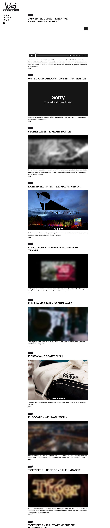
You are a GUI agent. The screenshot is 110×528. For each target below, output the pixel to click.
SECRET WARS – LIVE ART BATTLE (49, 131)
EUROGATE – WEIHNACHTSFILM (48, 417)
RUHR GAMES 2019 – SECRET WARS (50, 303)
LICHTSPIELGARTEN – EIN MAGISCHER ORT (55, 186)
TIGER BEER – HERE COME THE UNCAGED (54, 470)
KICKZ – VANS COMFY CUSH (45, 356)
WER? (6, 20)
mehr (29, 68)
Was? (6, 15)
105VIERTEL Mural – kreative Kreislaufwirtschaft (48, 20)
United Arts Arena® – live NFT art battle (57, 78)
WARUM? (8, 18)
